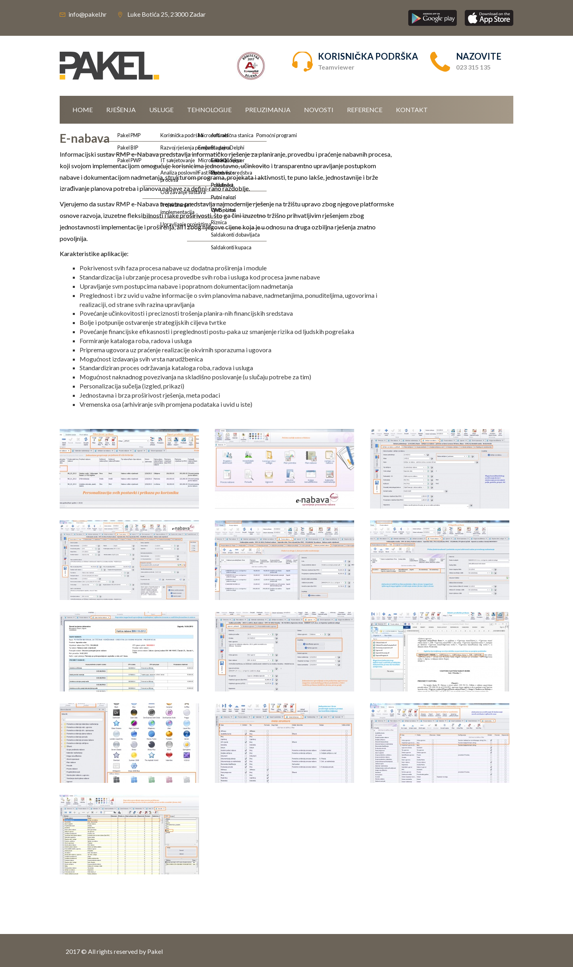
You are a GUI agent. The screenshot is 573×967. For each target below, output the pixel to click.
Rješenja (121, 109)
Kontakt (412, 109)
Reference (364, 109)
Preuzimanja (267, 109)
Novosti (318, 109)
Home (82, 109)
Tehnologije (209, 109)
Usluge (161, 109)
